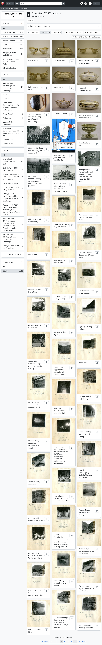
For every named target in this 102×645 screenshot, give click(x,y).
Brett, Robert (13, 144)
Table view (56, 32)
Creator (6, 74)
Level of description (12, 254)
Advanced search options (39, 26)
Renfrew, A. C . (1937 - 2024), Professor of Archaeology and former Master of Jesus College (13, 210)
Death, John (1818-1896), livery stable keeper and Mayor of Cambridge (13, 197)
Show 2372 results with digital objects (86, 37)
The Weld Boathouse (13, 183)
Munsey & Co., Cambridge (13, 123)
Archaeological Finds (13, 37)
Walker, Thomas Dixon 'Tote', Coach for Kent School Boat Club (13, 176)
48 (79, 641)
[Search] (41, 3)
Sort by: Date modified (73, 32)
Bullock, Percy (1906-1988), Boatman (13, 169)
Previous (45, 641)
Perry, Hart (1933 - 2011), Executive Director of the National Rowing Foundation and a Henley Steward (13, 224)
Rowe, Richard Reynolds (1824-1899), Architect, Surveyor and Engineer (13, 106)
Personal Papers (13, 41)
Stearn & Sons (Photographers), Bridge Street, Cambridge (13, 87)
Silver (13, 45)
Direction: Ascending (92, 32)
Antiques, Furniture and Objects (13, 54)
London (13, 99)
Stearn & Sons (13, 140)
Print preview (33, 32)
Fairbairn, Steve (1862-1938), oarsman (13, 188)
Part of (6, 23)
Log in (96, 3)
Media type (8, 262)
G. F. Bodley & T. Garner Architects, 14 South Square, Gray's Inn (13, 132)
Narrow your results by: (13, 15)
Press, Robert (13, 114)
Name (5, 150)
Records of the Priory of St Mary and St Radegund (13, 61)
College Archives (13, 33)
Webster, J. (13, 118)
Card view (45, 32)
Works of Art (13, 49)
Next (84, 641)
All (4, 28)
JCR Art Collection (13, 68)
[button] (81, 3)
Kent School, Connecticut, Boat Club (13, 161)
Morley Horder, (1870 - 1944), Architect (13, 247)
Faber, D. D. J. (13, 95)
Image (13, 271)
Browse (9, 3)
